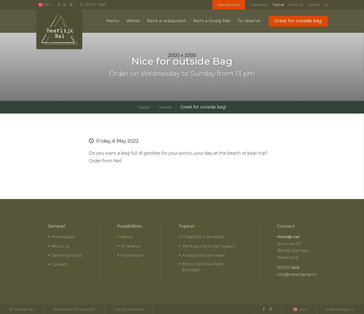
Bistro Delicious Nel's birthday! (202, 267)
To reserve (248, 20)
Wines (133, 20)
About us (296, 5)
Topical (278, 5)
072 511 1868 (92, 5)
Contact (314, 5)
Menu (112, 20)
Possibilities (129, 226)
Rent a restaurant (166, 20)
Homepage (62, 236)
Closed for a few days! (203, 236)
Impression (259, 5)
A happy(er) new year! (203, 255)
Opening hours (228, 5)
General (56, 226)
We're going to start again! (208, 246)
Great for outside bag (298, 20)
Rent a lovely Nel (211, 20)
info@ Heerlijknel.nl (296, 274)
